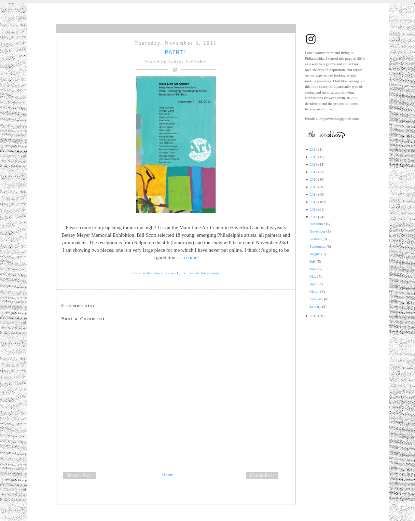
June (312, 269)
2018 (313, 164)
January (315, 306)
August (314, 254)
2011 (313, 217)
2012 (313, 209)
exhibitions (152, 273)
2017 (313, 172)
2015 (313, 187)
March (314, 291)
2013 (313, 202)
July (312, 261)
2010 (313, 316)
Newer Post (80, 475)
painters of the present (200, 273)
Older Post (262, 475)
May (312, 276)
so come (188, 257)
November (317, 231)
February (316, 299)
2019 (313, 157)
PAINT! (176, 52)
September (317, 246)
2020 (313, 149)
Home (167, 474)
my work (171, 273)
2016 (313, 179)
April (313, 284)
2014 (313, 194)
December (317, 224)
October (315, 239)
